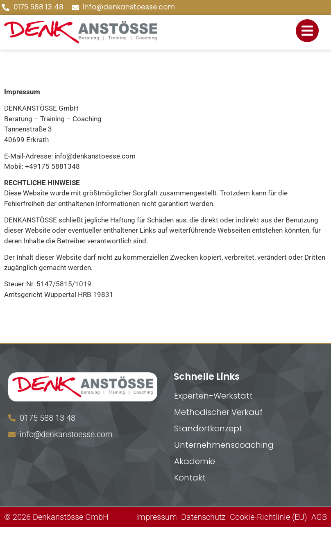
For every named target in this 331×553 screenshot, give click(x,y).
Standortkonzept (208, 428)
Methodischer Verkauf (218, 412)
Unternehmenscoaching (224, 445)
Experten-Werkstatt (213, 395)
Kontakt (190, 477)
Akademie (194, 461)
